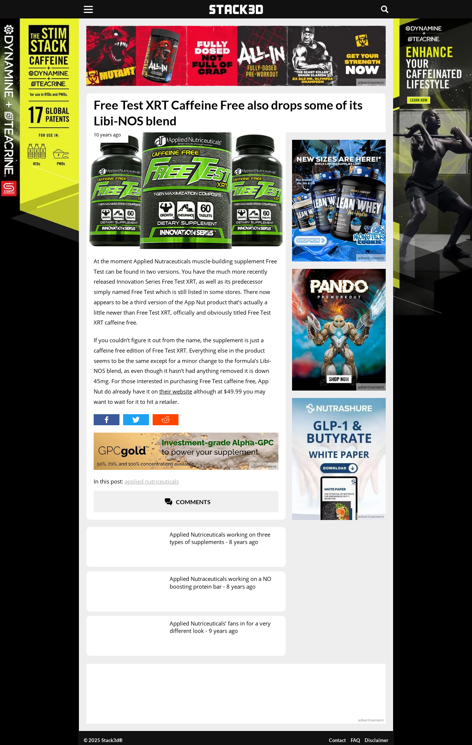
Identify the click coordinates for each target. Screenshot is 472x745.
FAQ (355, 740)
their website (175, 391)
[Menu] (88, 9)
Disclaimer (376, 740)
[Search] (384, 9)
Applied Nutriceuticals (152, 481)
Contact (337, 740)
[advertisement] (236, 56)
